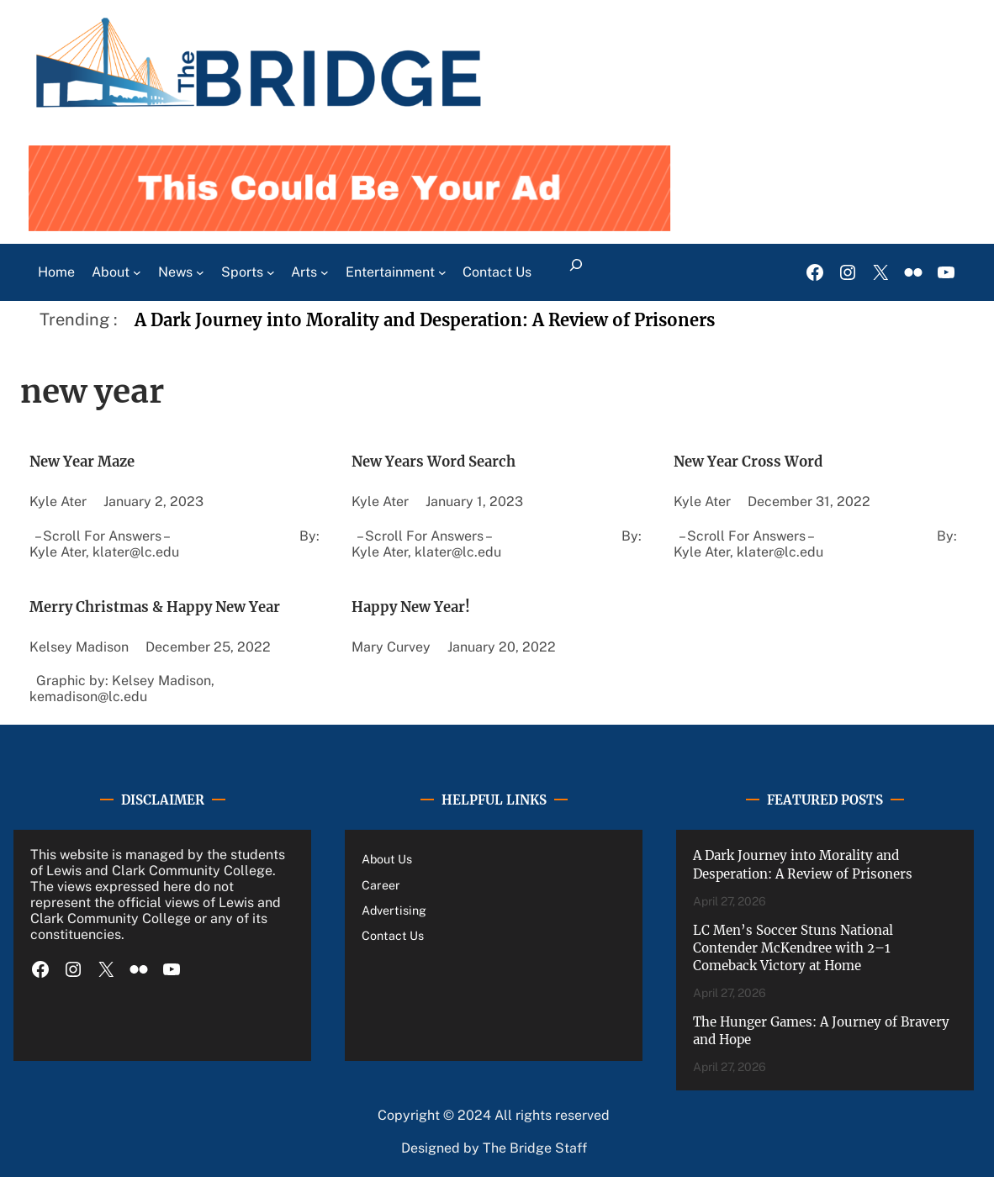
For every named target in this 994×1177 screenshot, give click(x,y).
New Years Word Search (450, 453)
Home (56, 264)
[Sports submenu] (271, 265)
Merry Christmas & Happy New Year (179, 598)
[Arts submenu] (324, 265)
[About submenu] (137, 265)
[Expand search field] (575, 265)
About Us (390, 852)
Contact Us (395, 928)
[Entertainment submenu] (442, 265)
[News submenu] (200, 265)
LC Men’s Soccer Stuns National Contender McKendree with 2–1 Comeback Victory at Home (793, 940)
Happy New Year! (423, 598)
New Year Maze (92, 453)
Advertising (396, 902)
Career (382, 877)
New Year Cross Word (763, 453)
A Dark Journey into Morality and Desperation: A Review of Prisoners (425, 313)
